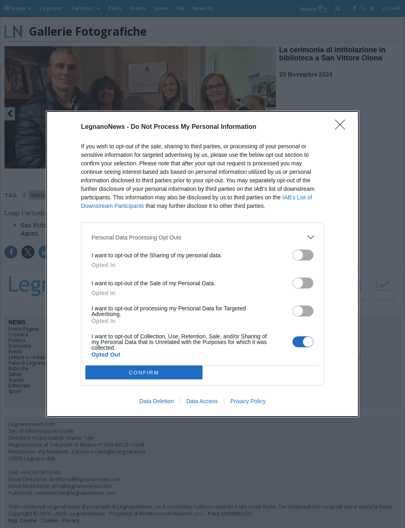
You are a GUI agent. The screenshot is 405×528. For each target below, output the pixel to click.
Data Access (202, 401)
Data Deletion (156, 401)
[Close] (342, 127)
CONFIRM (144, 373)
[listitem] (202, 237)
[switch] (302, 255)
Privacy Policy (248, 401)
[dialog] (202, 264)
